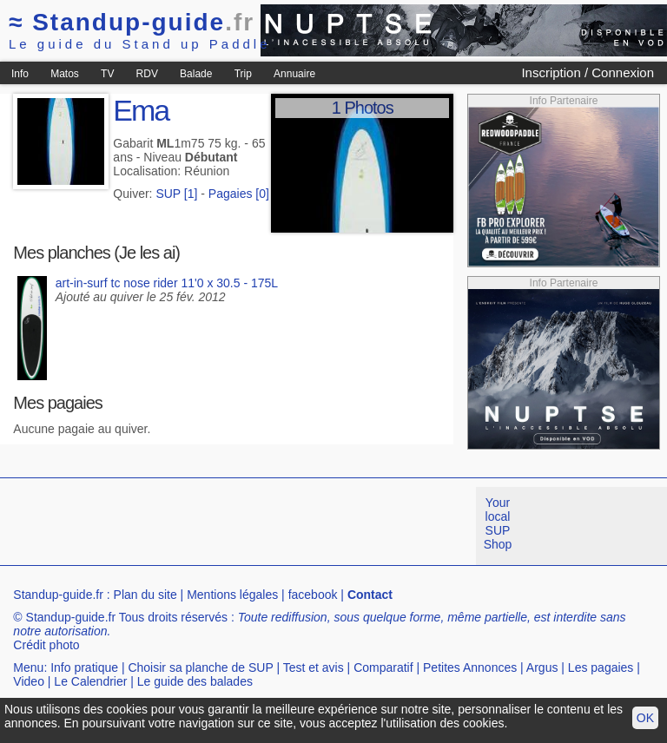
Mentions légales (232, 595)
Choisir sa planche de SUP (200, 667)
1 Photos (362, 107)
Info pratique (84, 667)
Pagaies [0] (238, 194)
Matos (64, 74)
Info (20, 74)
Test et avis (313, 667)
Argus (542, 667)
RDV (147, 74)
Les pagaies (601, 667)
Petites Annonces (470, 667)
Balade (196, 74)
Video (28, 681)
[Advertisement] (316, 526)
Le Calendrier (90, 681)
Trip (243, 74)
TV (107, 74)
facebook (313, 595)
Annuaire (294, 74)
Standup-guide (131, 22)
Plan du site (145, 595)
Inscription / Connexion (587, 72)
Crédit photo (46, 645)
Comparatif (383, 667)
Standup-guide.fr (58, 595)
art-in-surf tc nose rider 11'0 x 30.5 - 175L (167, 283)
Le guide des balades (195, 681)
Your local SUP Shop (498, 523)
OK (645, 718)
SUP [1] (176, 194)
